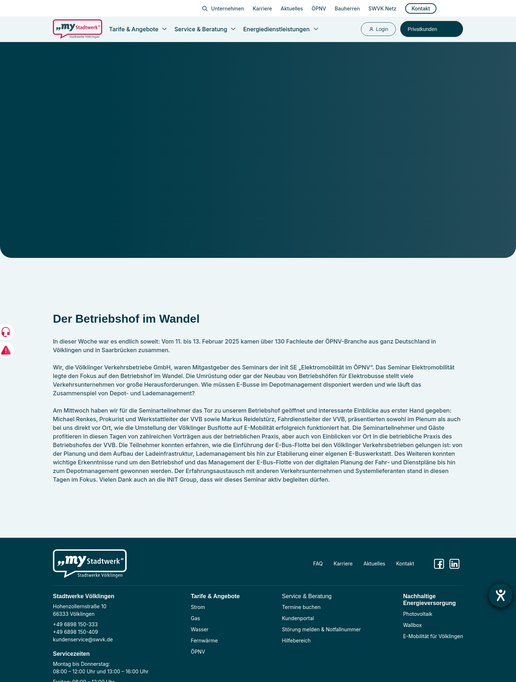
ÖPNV (319, 8)
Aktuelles (292, 8)
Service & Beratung (307, 596)
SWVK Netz (382, 8)
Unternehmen (227, 8)
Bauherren (347, 8)
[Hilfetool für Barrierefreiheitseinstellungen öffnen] (500, 595)
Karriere (262, 8)
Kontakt (421, 8)
